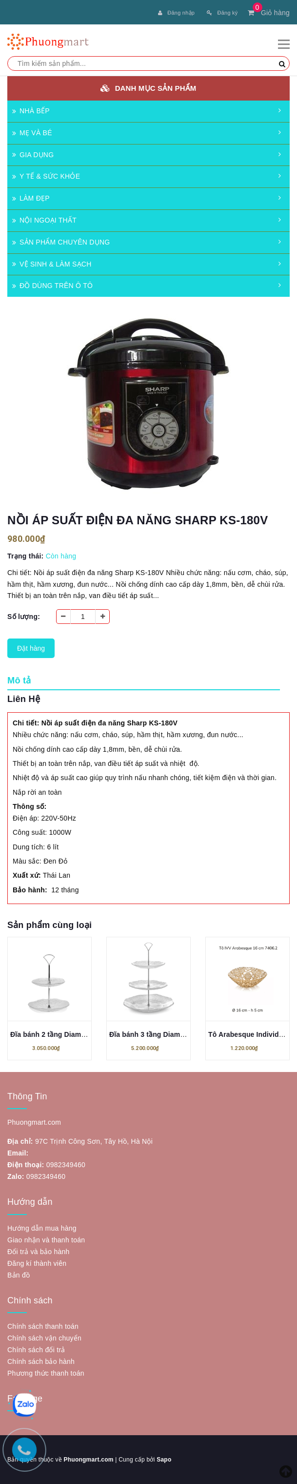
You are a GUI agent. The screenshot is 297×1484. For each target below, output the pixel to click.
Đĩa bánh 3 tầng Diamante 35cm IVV (168, 1034)
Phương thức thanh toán (45, 1373)
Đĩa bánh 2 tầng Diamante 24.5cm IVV (72, 1034)
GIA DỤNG (33, 155)
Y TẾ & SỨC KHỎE (46, 176)
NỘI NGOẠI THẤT (44, 220)
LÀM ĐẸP (31, 198)
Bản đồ (18, 1275)
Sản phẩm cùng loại (49, 925)
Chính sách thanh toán (43, 1326)
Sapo (164, 1459)
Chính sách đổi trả (36, 1350)
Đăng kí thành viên (36, 1263)
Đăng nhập (176, 13)
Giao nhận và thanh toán (46, 1240)
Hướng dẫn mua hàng (42, 1228)
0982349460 (65, 1165)
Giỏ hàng (269, 13)
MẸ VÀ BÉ (32, 133)
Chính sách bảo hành (41, 1361)
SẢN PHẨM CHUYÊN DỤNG (61, 242)
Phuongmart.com (88, 1459)
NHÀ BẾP (31, 111)
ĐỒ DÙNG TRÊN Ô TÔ (52, 285)
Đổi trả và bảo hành (38, 1252)
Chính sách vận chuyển (44, 1338)
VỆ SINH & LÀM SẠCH (52, 264)
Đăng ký (222, 13)
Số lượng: (23, 616)
